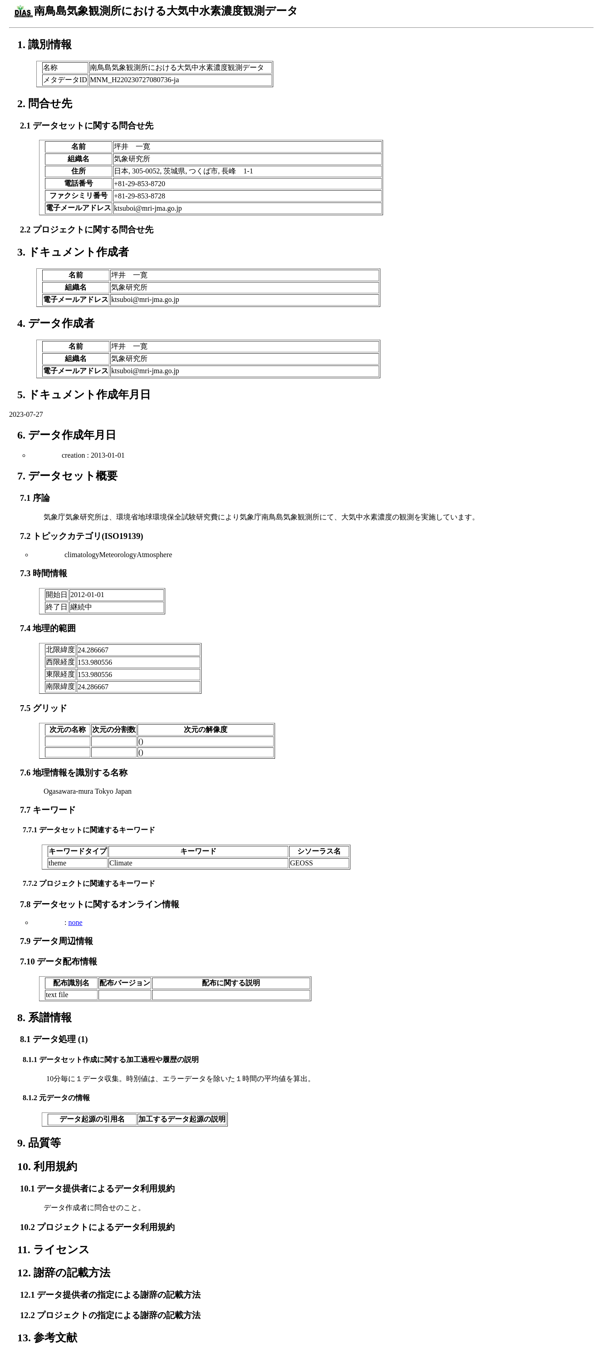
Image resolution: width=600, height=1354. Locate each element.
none (75, 922)
